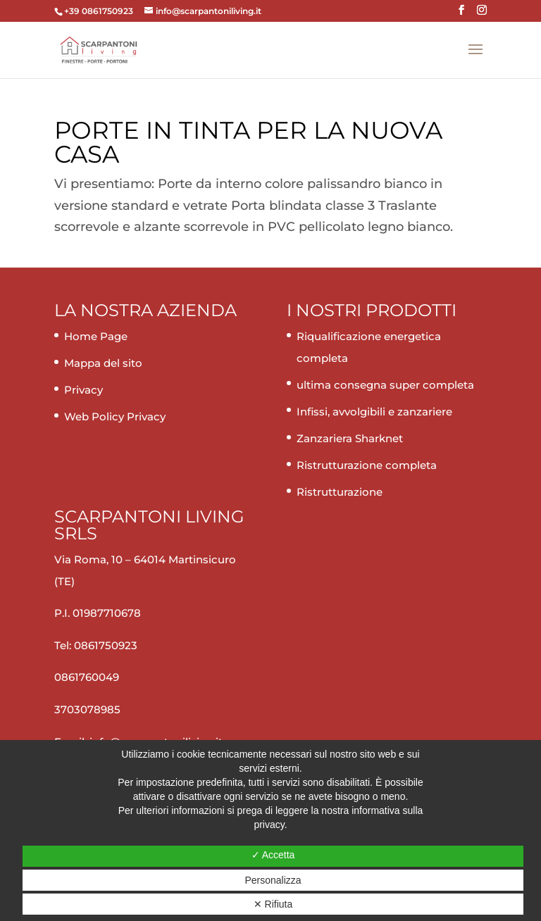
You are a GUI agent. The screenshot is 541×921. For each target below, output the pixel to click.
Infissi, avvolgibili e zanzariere (374, 411)
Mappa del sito (103, 363)
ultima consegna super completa (385, 384)
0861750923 (105, 645)
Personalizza (272, 880)
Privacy (83, 389)
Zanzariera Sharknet (350, 438)
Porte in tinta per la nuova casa (248, 142)
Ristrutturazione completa (367, 465)
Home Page (96, 336)
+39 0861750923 (99, 11)
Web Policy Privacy (115, 416)
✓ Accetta (273, 854)
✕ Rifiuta (273, 904)
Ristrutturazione (340, 492)
